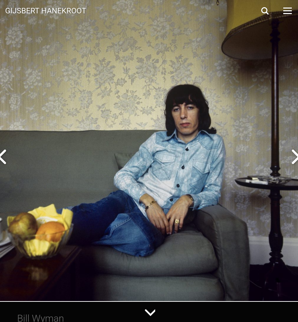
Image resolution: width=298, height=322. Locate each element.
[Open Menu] (287, 11)
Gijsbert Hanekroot (45, 10)
